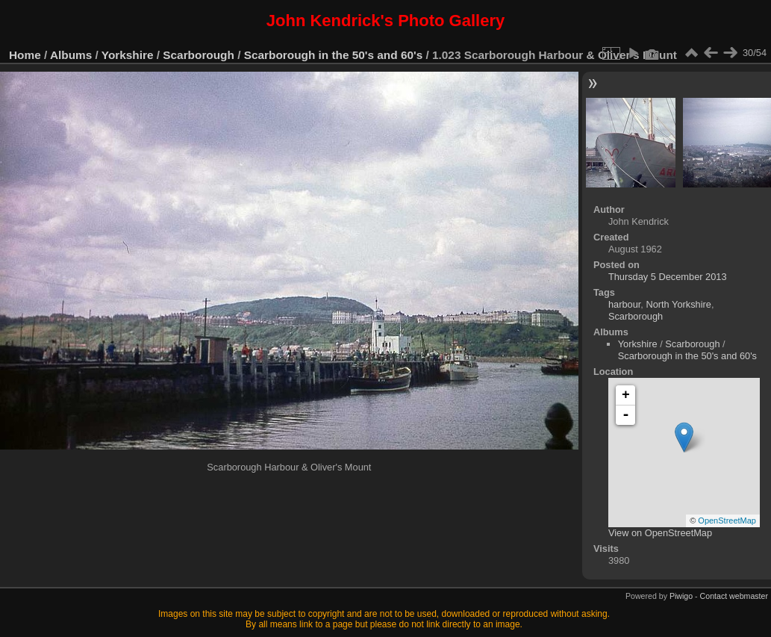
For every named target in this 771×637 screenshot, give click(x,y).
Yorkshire (128, 55)
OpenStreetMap (727, 520)
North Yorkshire (678, 304)
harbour (624, 304)
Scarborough (198, 55)
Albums (71, 55)
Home (25, 55)
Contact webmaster (734, 595)
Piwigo (681, 595)
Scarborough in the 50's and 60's (333, 55)
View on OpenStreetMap (660, 532)
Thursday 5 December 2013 (667, 276)
